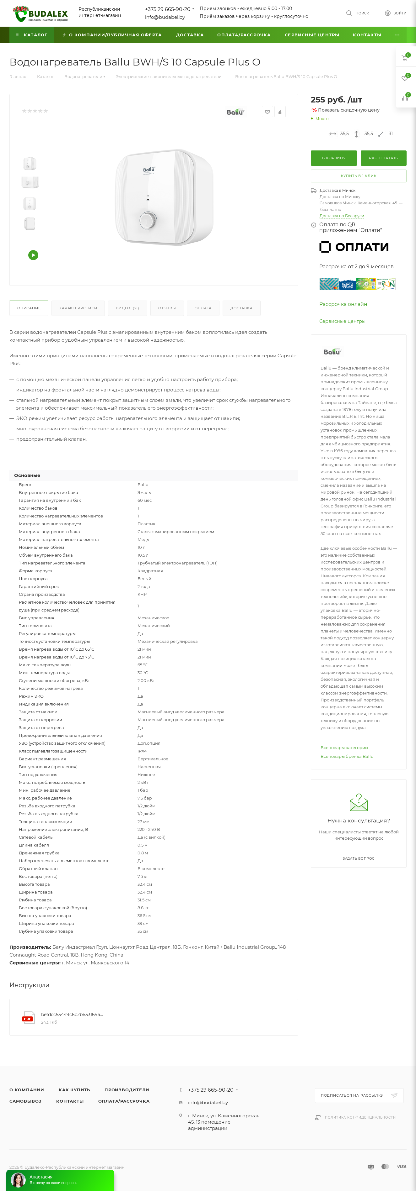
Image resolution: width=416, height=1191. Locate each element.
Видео (127, 308)
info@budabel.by (165, 17)
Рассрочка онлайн (343, 304)
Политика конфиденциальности (360, 1117)
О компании (26, 1089)
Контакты (70, 1101)
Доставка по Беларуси (342, 215)
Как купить (74, 1089)
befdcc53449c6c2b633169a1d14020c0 (72, 1014)
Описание (29, 308)
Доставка (241, 308)
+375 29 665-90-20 (168, 9)
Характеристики (78, 308)
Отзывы (167, 308)
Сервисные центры (342, 321)
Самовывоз (25, 1101)
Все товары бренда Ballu (347, 756)
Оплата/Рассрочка (124, 1101)
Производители (127, 1089)
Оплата (203, 308)
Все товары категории (344, 747)
